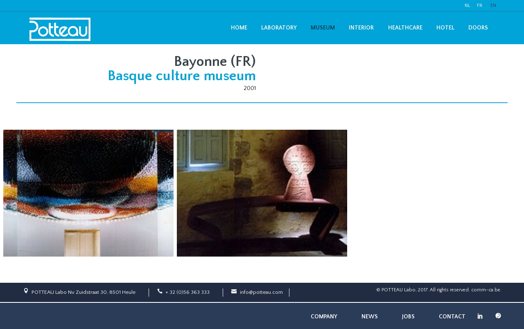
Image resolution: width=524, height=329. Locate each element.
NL (467, 5)
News (369, 316)
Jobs (408, 316)
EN (493, 5)
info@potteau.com (261, 292)
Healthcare (405, 28)
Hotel (445, 28)
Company (324, 316)
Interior (361, 28)
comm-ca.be (485, 290)
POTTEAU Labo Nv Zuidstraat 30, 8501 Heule (84, 292)
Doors (478, 28)
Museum (323, 28)
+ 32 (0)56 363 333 (187, 292)
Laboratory (279, 28)
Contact (452, 316)
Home (239, 28)
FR (479, 5)
